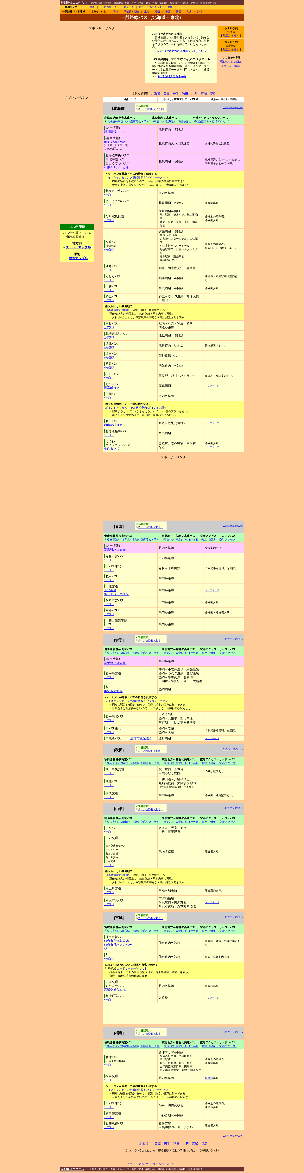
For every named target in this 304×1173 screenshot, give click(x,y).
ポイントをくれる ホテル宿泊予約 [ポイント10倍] (135, 407)
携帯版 (209, 1078)
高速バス (129, 7)
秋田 (185, 93)
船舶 (170, 7)
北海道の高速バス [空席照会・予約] (128, 121)
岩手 (176, 93)
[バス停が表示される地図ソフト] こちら (181, 51)
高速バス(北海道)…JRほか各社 (172, 121)
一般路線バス (109, 7)
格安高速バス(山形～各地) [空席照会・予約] (133, 821)
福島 (213, 93)
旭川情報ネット (115, 131)
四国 (178, 11)
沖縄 (199, 11)
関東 (115, 11)
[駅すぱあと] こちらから (171, 76)
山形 (194, 93)
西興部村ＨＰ (113, 425)
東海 (146, 11)
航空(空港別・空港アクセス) (212, 121)
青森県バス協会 (115, 549)
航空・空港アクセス (150, 7)
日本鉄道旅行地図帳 (117, 310)
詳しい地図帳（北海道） (151, 109)
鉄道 (92, 7)
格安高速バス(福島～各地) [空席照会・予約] (133, 1046)
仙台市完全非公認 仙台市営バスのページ (118, 944)
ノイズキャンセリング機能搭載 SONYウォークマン (136, 177)
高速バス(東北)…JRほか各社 (181, 539)
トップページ (212, 386)
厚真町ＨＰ (111, 387)
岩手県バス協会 (115, 663)
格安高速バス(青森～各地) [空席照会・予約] (133, 539)
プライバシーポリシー (164, 1164)
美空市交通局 (113, 691)
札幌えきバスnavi (116, 167)
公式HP (109, 194)
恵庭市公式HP (113, 449)
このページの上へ (233, 107)
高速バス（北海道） (231, 61)
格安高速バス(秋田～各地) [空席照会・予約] (133, 763)
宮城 (204, 93)
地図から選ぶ (231, 35)
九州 (189, 11)
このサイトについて (138, 1164)
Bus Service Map (114, 142)
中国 (167, 11)
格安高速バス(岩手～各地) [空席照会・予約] (133, 652)
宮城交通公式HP (115, 989)
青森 (166, 93)
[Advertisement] (102, 54)
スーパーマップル (78, 247)
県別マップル (78, 258)
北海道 (155, 93)
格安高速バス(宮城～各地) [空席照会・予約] (133, 930)
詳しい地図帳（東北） (150, 527)
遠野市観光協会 (141, 738)
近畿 (157, 11)
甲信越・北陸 (131, 11)
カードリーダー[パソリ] (131, 968)
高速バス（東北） (231, 65)
